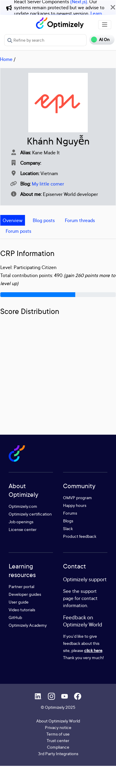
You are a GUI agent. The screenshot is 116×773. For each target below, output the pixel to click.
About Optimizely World (58, 721)
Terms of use (58, 734)
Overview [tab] (13, 220)
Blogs (68, 521)
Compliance (58, 747)
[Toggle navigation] (104, 24)
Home (6, 59)
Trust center (58, 740)
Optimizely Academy (28, 625)
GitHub (15, 617)
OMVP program (77, 497)
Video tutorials (22, 609)
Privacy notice (58, 727)
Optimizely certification (30, 514)
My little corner (48, 183)
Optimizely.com (23, 506)
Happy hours (74, 505)
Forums (70, 513)
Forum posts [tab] (18, 231)
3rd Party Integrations (58, 753)
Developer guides (25, 594)
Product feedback (79, 536)
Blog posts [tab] (44, 220)
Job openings (21, 521)
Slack (68, 528)
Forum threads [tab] (80, 220)
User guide (19, 602)
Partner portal (21, 586)
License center (23, 529)
